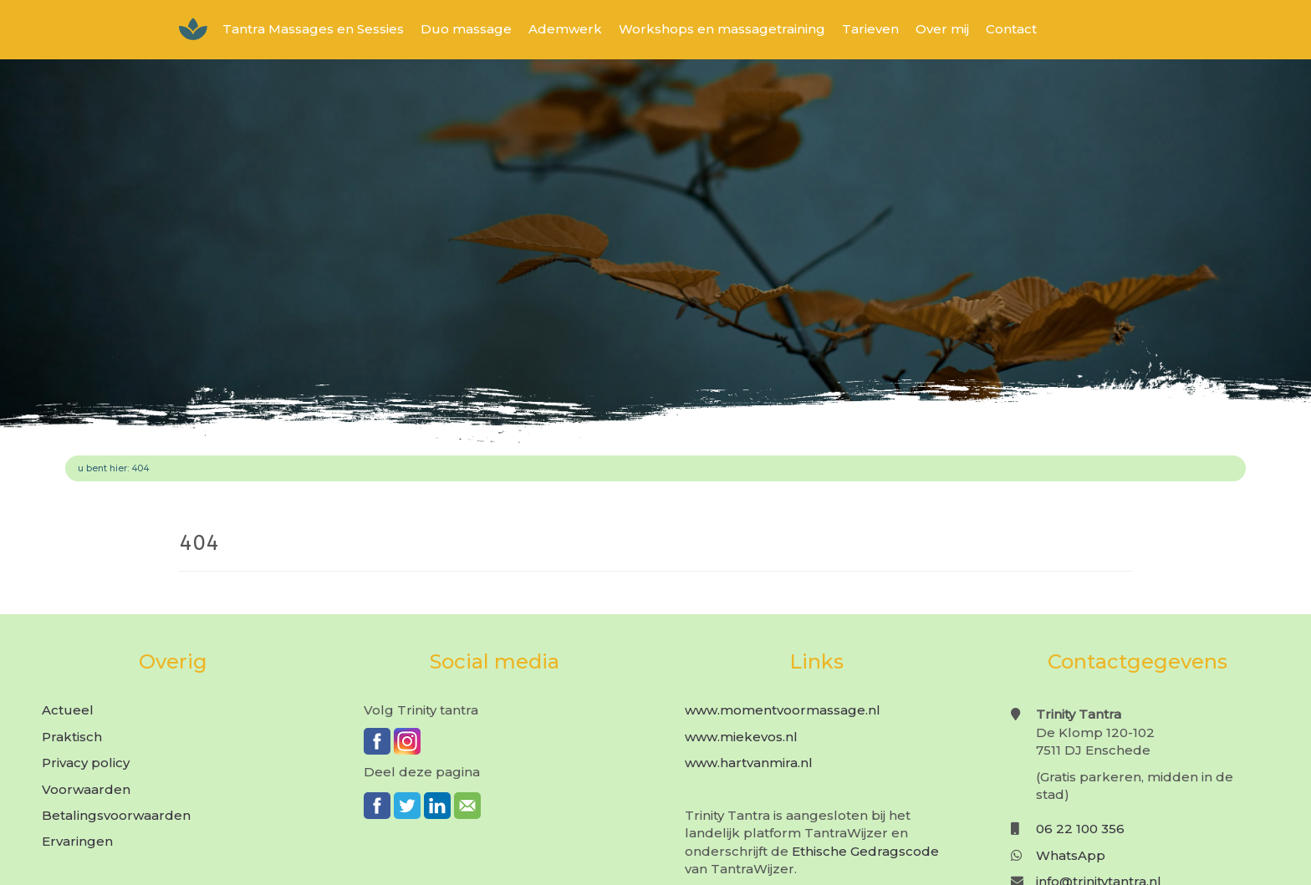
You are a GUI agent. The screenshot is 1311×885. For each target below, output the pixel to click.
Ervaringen (77, 841)
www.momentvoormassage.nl (782, 710)
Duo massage (466, 29)
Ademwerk (565, 29)
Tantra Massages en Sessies (313, 29)
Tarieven (870, 29)
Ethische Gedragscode (865, 851)
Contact (1011, 29)
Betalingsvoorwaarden (116, 815)
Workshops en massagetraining (722, 29)
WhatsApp (1070, 855)
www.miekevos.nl (741, 737)
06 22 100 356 (1080, 829)
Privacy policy (86, 763)
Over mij (942, 29)
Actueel (68, 710)
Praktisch (72, 737)
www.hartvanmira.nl (749, 763)
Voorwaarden (86, 789)
